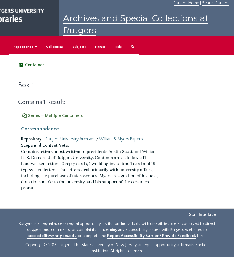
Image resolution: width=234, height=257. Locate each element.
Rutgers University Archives (70, 139)
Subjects (79, 47)
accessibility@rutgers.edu (52, 235)
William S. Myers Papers (121, 139)
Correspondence (40, 129)
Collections (55, 47)
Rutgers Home (186, 3)
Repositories (25, 47)
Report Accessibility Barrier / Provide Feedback (151, 235)
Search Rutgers (215, 3)
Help (118, 47)
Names (100, 47)
